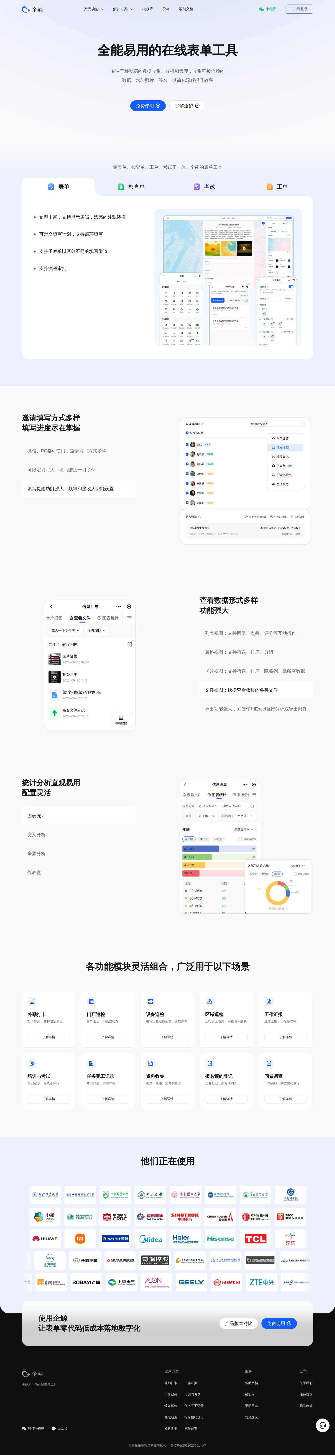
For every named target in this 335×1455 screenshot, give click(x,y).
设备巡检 (170, 1406)
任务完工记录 (194, 1406)
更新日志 (251, 1406)
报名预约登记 (194, 1417)
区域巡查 (170, 1417)
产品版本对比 (238, 1323)
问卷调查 (190, 1428)
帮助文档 (186, 9)
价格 (166, 9)
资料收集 (170, 1428)
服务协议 (306, 1394)
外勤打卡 (170, 1383)
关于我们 (306, 1383)
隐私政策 (306, 1406)
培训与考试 (192, 1394)
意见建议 (251, 1417)
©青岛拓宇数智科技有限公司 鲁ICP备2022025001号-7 (167, 1445)
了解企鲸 (187, 105)
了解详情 (48, 1037)
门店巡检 (170, 1394)
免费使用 (148, 105)
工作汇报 (190, 1383)
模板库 (147, 9)
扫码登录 (300, 9)
